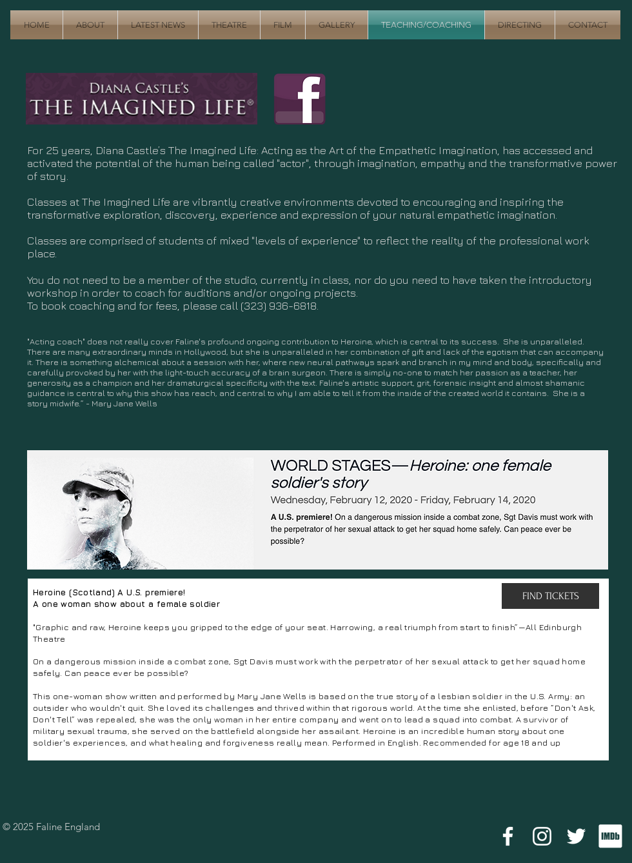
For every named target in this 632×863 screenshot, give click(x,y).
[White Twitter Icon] (576, 836)
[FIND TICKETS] (550, 596)
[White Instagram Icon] (542, 836)
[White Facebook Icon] (507, 836)
